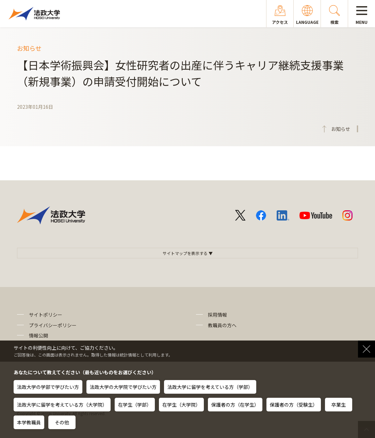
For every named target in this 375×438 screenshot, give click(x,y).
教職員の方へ (222, 325)
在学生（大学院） (181, 404)
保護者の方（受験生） (293, 404)
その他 (62, 422)
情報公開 (38, 335)
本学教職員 (29, 422)
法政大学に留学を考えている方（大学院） (62, 404)
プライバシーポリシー (53, 325)
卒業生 (338, 404)
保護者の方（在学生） (235, 404)
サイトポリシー (45, 314)
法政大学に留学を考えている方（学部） (210, 386)
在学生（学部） (134, 404)
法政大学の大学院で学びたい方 (123, 386)
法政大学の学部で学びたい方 (48, 386)
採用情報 (217, 314)
